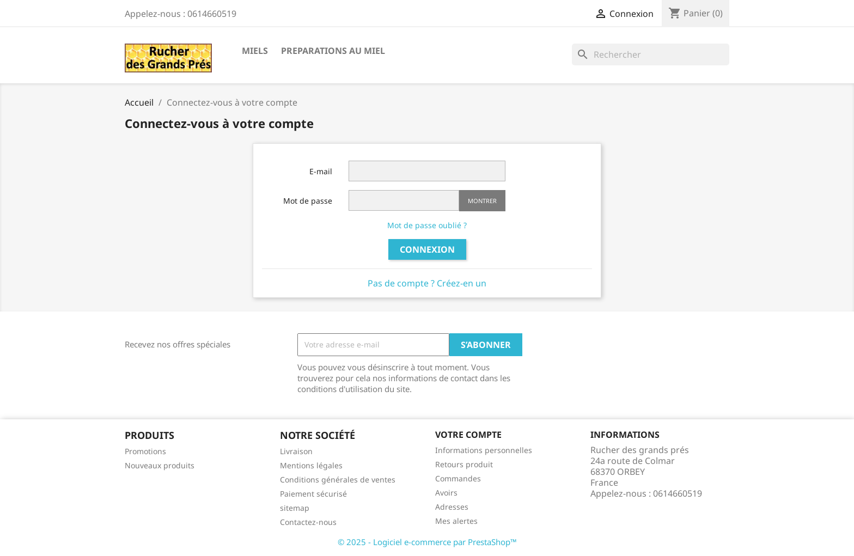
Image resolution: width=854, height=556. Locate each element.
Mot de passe (307, 200)
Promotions (145, 451)
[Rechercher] (650, 54)
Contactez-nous (308, 522)
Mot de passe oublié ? (427, 225)
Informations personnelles (483, 450)
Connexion (427, 249)
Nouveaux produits (159, 465)
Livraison (296, 451)
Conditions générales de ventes (337, 479)
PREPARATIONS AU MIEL (333, 51)
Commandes (458, 478)
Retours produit (464, 464)
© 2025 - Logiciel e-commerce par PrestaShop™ (427, 541)
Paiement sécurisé (313, 493)
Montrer (482, 201)
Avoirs (446, 492)
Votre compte (468, 435)
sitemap (294, 508)
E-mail (320, 171)
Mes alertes (456, 521)
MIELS (255, 51)
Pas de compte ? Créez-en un (427, 283)
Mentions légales (311, 465)
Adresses (451, 507)
